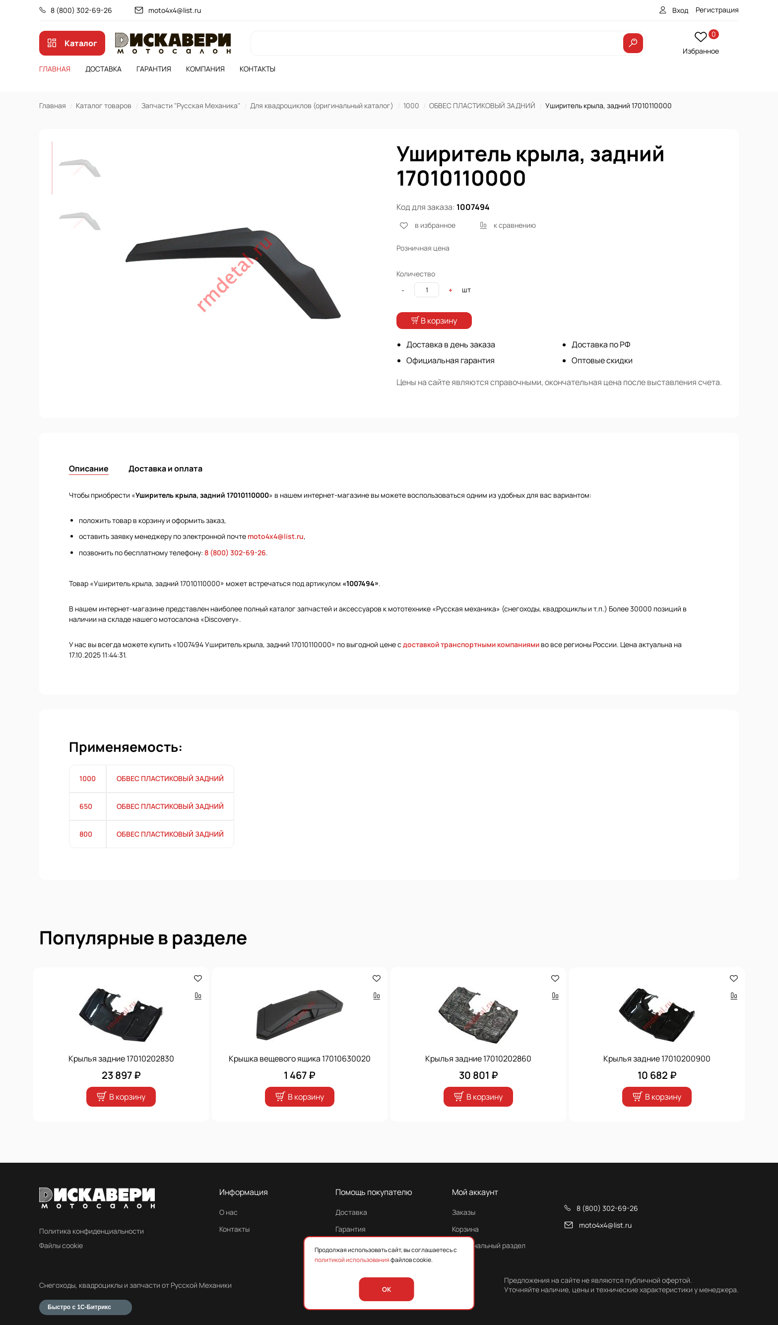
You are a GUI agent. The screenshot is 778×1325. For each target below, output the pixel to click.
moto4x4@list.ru (174, 10)
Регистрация (717, 9)
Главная (54, 68)
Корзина (465, 1229)
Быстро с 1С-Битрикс (79, 1307)
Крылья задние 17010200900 (657, 1078)
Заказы (463, 1212)
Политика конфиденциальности (91, 1231)
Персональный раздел (488, 1245)
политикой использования (352, 1260)
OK (386, 1289)
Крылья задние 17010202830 (121, 1078)
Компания (205, 68)
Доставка (103, 68)
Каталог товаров (103, 105)
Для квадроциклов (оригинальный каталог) (321, 105)
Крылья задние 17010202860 (478, 1078)
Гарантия (153, 68)
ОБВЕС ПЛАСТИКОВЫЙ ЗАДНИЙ (482, 105)
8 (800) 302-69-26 (81, 10)
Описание (89, 488)
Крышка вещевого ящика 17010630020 (300, 1078)
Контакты (257, 68)
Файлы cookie (61, 1245)
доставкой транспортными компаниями (471, 664)
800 (85, 854)
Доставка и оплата (165, 488)
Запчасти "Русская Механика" (190, 105)
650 (85, 826)
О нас (228, 1212)
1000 (411, 105)
